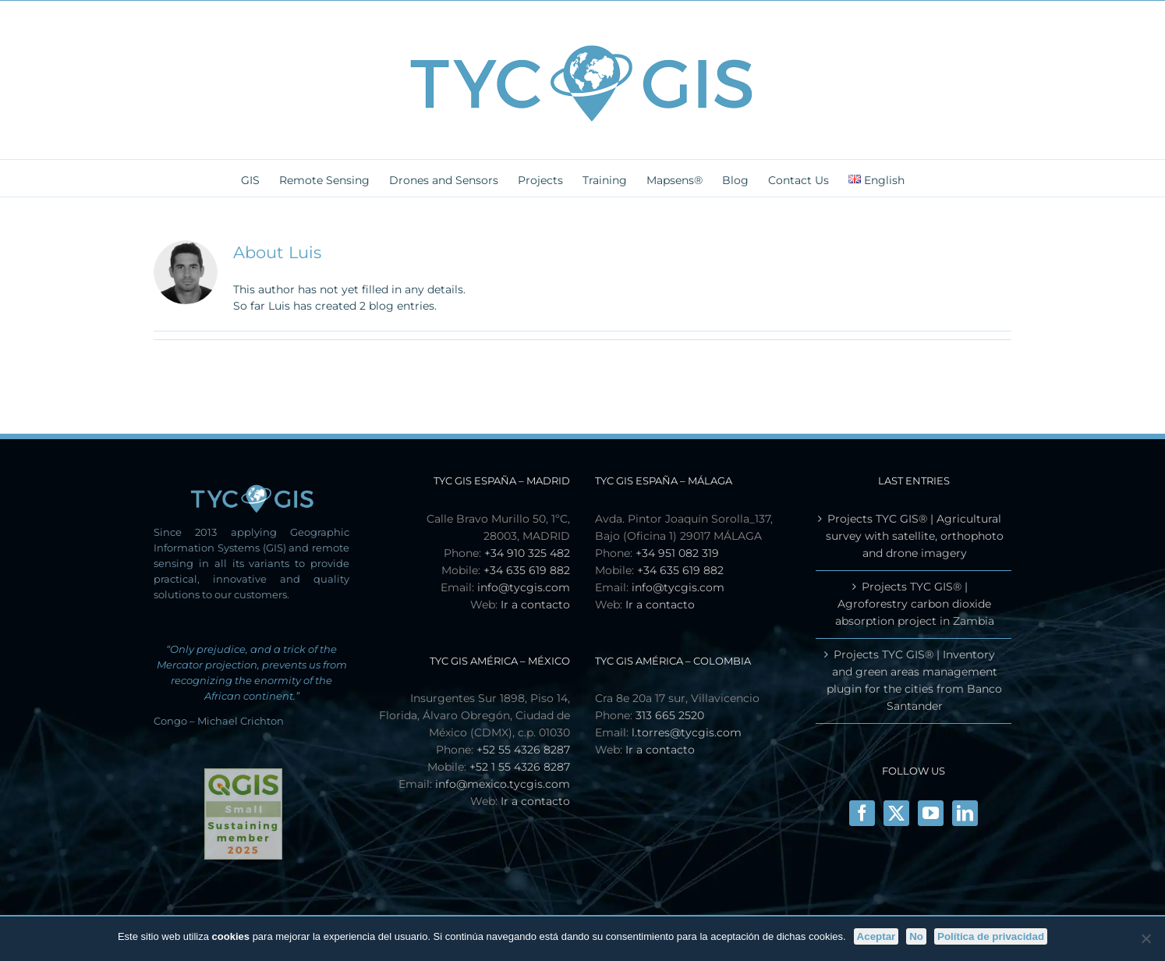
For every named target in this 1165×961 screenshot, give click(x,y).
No (916, 936)
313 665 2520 (670, 715)
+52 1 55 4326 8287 (519, 767)
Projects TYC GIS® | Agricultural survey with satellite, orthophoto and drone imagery (915, 536)
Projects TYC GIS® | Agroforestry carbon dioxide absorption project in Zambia (914, 604)
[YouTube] (931, 813)
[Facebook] (862, 813)
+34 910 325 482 (527, 553)
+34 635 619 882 (526, 570)
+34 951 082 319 (677, 553)
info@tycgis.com (523, 587)
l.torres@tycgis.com (687, 732)
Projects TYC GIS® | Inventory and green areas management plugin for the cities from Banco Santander (914, 680)
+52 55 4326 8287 (523, 750)
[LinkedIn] (965, 813)
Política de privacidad (990, 936)
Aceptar (876, 936)
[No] (1145, 938)
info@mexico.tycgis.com (502, 784)
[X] (896, 813)
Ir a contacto (535, 605)
